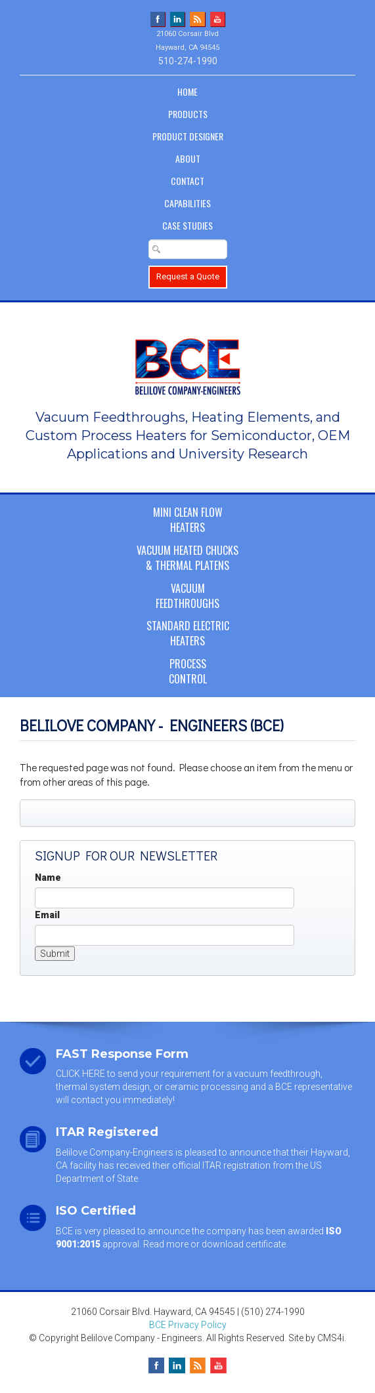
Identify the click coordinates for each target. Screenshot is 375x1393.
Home (187, 91)
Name (48, 877)
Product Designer (187, 136)
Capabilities (187, 203)
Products (188, 114)
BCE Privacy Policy (188, 1325)
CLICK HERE (80, 1073)
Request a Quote (187, 276)
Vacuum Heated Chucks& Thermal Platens (187, 557)
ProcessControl (188, 671)
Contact (187, 181)
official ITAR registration (221, 1165)
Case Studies (187, 225)
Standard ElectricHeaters (187, 633)
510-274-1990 (187, 61)
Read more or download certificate (214, 1244)
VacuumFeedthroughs (187, 595)
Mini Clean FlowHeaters (188, 519)
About (187, 158)
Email (47, 915)
